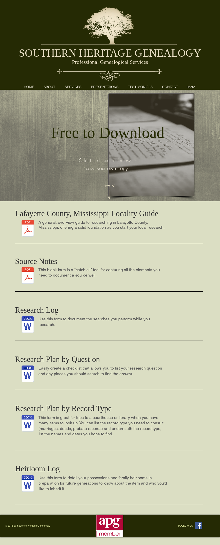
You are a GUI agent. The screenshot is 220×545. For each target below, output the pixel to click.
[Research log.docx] (27, 325)
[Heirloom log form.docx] (27, 484)
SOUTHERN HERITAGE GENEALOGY (110, 53)
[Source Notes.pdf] (27, 276)
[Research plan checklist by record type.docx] (27, 424)
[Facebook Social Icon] (198, 525)
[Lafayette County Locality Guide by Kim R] (27, 229)
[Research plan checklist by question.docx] (27, 374)
